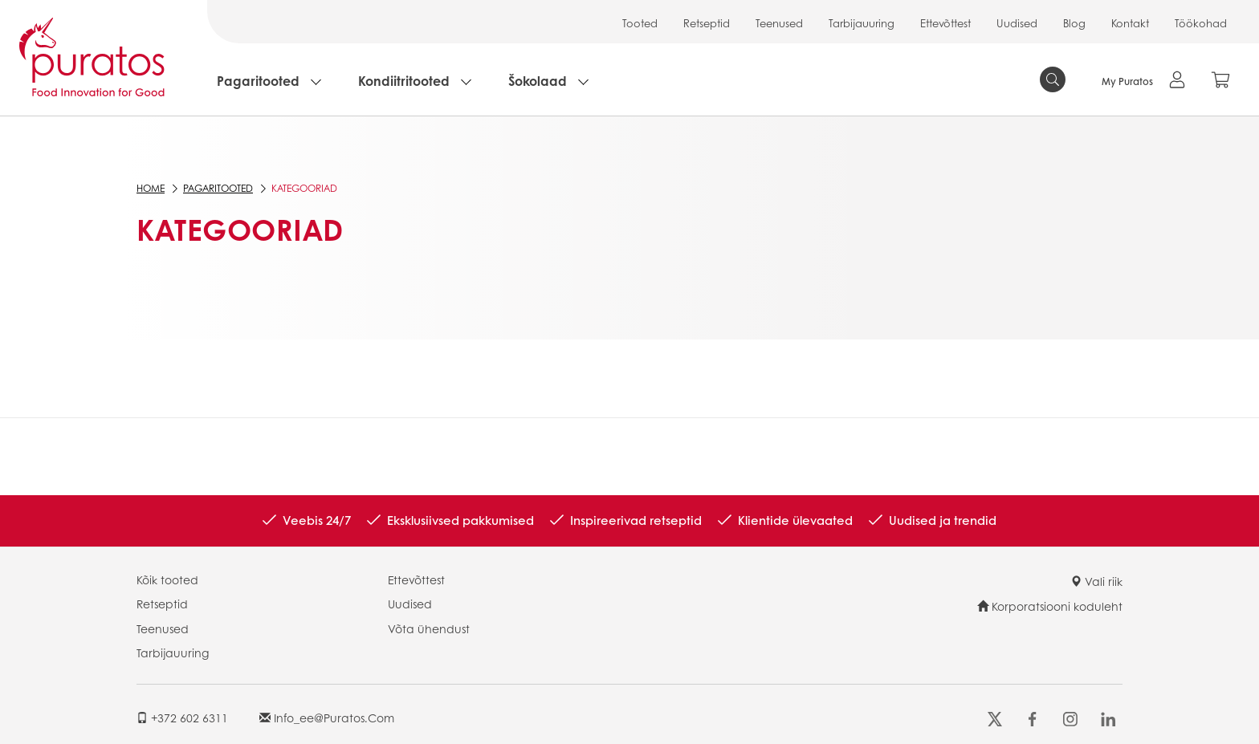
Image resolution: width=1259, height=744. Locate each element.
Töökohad (1201, 22)
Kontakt (1130, 22)
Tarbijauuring (861, 22)
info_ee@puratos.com (326, 717)
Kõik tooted (167, 579)
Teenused (779, 22)
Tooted (640, 22)
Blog (1074, 22)
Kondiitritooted (404, 80)
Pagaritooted (258, 80)
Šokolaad (537, 80)
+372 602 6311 (182, 717)
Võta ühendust (429, 628)
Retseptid (706, 22)
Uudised (1016, 22)
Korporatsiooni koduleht (1050, 606)
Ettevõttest (945, 22)
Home (150, 188)
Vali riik (1096, 581)
